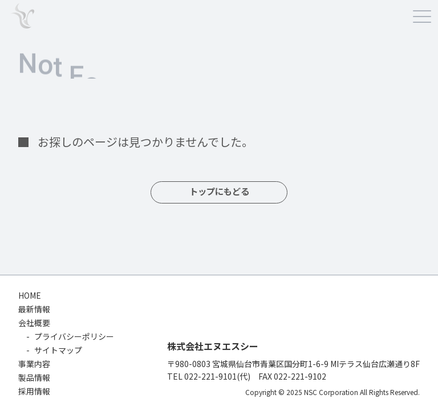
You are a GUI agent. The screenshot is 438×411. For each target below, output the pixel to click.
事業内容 (34, 363)
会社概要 (34, 322)
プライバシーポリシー (74, 336)
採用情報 (34, 391)
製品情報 (34, 377)
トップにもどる (219, 192)
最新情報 (34, 309)
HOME (29, 295)
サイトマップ (58, 350)
